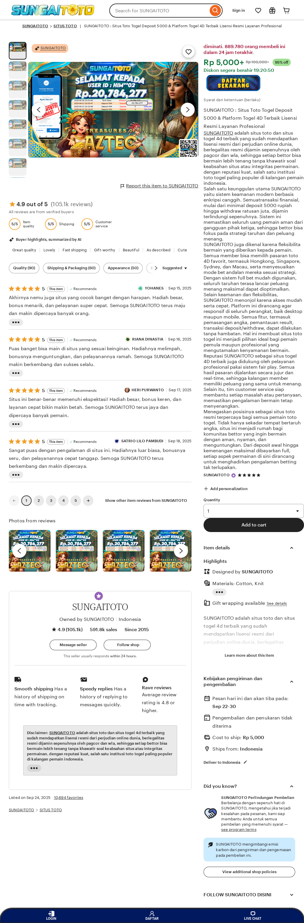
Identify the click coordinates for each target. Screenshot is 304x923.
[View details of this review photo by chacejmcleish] (77, 551)
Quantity (212, 500)
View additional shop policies (249, 872)
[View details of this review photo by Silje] (124, 551)
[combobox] (158, 11)
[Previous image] (39, 110)
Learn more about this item (249, 655)
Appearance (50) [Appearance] (123, 268)
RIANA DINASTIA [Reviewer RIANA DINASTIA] (148, 339)
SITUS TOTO (65, 26)
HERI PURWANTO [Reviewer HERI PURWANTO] (148, 390)
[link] (14, 500)
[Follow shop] (127, 645)
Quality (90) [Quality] (24, 268)
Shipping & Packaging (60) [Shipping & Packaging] (71, 268)
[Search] (215, 11)
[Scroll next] (156, 268)
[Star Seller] (233, 475)
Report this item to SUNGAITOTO (159, 186)
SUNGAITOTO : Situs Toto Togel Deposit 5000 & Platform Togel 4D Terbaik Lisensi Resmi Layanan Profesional (250, 118)
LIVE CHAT (252, 916)
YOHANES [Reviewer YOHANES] (154, 288)
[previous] (19, 551)
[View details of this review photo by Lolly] (30, 551)
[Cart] (286, 11)
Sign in (238, 10)
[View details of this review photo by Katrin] (171, 551)
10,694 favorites (68, 797)
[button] (98, 596)
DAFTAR (152, 916)
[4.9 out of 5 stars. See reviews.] (250, 475)
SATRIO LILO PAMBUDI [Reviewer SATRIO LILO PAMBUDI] (142, 441)
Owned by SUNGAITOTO (86, 619)
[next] (181, 551)
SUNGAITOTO (35, 26)
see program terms (238, 829)
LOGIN (51, 916)
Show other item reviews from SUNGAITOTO (146, 500)
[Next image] (188, 110)
